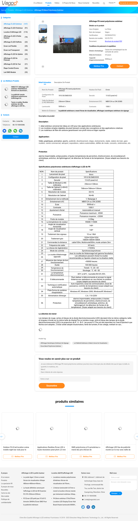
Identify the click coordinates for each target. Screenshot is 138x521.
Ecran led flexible (16, 46)
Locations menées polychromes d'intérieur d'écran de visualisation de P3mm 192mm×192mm (64, 480)
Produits (4, 480)
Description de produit (62, 82)
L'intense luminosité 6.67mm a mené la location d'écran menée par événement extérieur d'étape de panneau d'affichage (64, 491)
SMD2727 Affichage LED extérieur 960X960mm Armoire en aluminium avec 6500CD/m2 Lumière (20, 88)
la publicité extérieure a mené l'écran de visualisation (90, 343)
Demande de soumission (128, 3)
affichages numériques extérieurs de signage (55, 343)
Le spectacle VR (6, 483)
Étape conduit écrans (16, 68)
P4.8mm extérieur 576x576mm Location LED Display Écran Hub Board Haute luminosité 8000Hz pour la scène (64, 502)
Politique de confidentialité (6, 500)
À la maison (5, 477)
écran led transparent (16, 50)
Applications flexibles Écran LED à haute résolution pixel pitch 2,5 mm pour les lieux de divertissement (51, 449)
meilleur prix (99, 66)
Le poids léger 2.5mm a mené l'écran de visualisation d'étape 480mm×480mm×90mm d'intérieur (34, 480)
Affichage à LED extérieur (16, 24)
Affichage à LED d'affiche (16, 42)
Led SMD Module (16, 72)
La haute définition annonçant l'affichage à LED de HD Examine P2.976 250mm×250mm (34, 491)
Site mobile (5, 496)
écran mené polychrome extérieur (51, 346)
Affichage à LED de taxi (16, 64)
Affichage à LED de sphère (16, 54)
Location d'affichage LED (16, 32)
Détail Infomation (45, 82)
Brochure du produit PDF (113, 41)
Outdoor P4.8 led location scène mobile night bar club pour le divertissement (16, 449)
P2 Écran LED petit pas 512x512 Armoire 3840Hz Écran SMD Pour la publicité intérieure (35, 502)
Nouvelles (4, 490)
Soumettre (51, 385)
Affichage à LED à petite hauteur (16, 37)
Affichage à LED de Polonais (16, 59)
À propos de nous (7, 487)
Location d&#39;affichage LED (62, 473)
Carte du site (5, 493)
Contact (15, 137)
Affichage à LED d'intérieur (16, 28)
